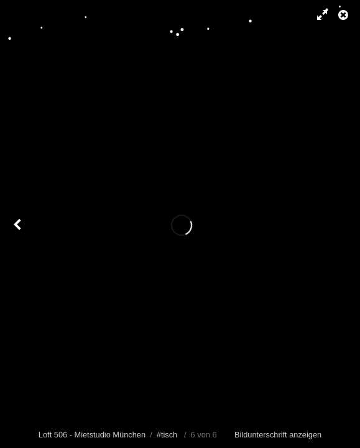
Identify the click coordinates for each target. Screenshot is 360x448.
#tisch (167, 434)
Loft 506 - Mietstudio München (92, 434)
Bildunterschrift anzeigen (277, 434)
